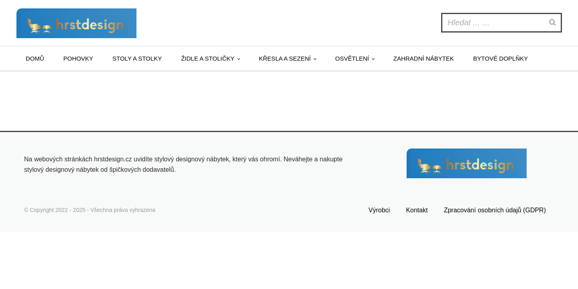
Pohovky (78, 58)
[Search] (553, 22)
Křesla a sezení (285, 58)
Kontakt (416, 210)
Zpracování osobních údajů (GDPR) (495, 210)
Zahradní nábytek (423, 58)
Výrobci (379, 210)
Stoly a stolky (137, 58)
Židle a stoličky (207, 58)
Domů (35, 58)
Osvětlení (352, 58)
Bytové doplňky (500, 58)
